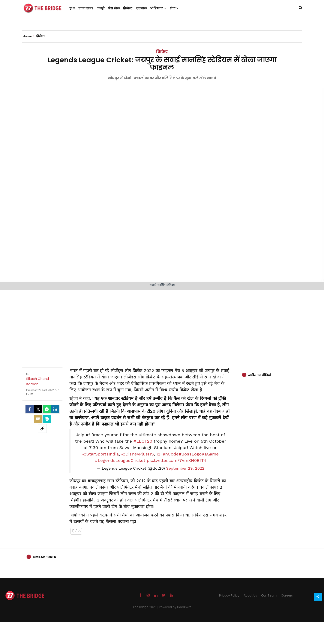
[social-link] (42, 428)
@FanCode (167, 454)
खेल (174, 8)
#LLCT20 (143, 441)
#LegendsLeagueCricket (120, 460)
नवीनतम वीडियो (259, 375)
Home (28, 36)
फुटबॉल (141, 8)
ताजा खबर (85, 8)
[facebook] (29, 409)
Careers (287, 595)
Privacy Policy (229, 595)
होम (72, 8)
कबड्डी (101, 8)
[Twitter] (38, 409)
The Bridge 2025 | (146, 607)
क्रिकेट (127, 8)
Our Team (269, 595)
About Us (250, 595)
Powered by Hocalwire (175, 607)
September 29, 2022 (185, 468)
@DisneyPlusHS (137, 454)
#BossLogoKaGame (199, 454)
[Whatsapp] (46, 409)
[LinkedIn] (55, 409)
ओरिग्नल (158, 8)
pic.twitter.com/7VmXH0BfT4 (176, 460)
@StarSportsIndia (100, 454)
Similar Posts (44, 557)
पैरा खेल (114, 8)
